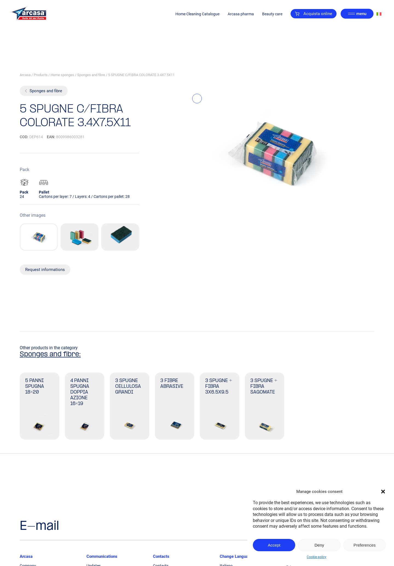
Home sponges (62, 75)
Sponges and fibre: (50, 354)
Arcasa (25, 75)
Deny (319, 545)
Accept (274, 545)
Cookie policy (316, 557)
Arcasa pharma (241, 14)
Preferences (365, 545)
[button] (383, 491)
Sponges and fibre (91, 75)
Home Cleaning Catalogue (197, 14)
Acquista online (313, 13)
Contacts (161, 556)
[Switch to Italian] (379, 14)
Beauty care (272, 14)
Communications (101, 556)
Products (41, 75)
